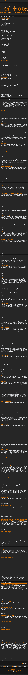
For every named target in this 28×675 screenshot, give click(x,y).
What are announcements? (4, 55)
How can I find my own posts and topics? (6, 81)
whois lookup (11, 645)
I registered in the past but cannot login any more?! (8, 23)
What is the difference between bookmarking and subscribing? (10, 84)
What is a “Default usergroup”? (5, 66)
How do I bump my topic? (4, 48)
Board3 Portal (12, 671)
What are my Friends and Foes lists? (6, 74)
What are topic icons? (4, 58)
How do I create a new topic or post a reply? (7, 38)
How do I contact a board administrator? (6, 96)
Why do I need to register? (4, 19)
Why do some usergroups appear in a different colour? (9, 65)
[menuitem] (7, 1)
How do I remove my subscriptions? (6, 87)
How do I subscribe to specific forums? (6, 86)
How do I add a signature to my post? (6, 40)
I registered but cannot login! (5, 21)
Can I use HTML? (3, 52)
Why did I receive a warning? (5, 45)
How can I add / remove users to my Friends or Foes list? (9, 75)
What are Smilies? (3, 53)
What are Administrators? (4, 61)
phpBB (17, 219)
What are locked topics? (4, 57)
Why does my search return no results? (6, 79)
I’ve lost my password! (4, 24)
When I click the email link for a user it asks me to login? (9, 35)
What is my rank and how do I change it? (6, 34)
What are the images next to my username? (7, 33)
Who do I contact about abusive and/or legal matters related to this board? (11, 95)
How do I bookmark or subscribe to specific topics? (8, 85)
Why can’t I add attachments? (5, 44)
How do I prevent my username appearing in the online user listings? (11, 29)
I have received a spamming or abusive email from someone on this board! (12, 71)
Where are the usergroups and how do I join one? (8, 63)
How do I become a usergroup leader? (6, 64)
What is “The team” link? (4, 67)
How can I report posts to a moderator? (6, 46)
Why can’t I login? (3, 22)
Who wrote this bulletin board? (5, 93)
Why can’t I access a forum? (5, 43)
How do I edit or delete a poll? (5, 42)
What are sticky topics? (4, 56)
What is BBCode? (3, 51)
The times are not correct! (4, 30)
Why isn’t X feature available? (5, 94)
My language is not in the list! (5, 32)
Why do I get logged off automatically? (6, 25)
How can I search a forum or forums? (6, 78)
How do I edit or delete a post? (5, 39)
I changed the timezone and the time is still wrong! (8, 31)
